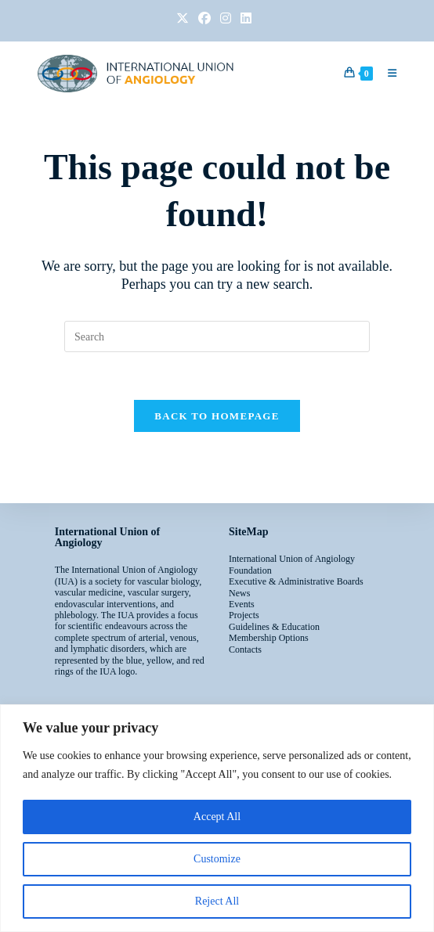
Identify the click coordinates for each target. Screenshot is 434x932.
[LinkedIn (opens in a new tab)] (243, 19)
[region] (217, 818)
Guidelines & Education (274, 626)
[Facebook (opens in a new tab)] (204, 19)
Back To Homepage (216, 416)
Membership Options (269, 637)
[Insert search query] (217, 336)
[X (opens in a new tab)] (182, 19)
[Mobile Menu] (386, 73)
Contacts (245, 649)
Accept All (217, 816)
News (239, 593)
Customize (217, 859)
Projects (244, 615)
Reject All (217, 901)
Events (242, 604)
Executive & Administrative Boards (296, 581)
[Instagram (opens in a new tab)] (225, 19)
